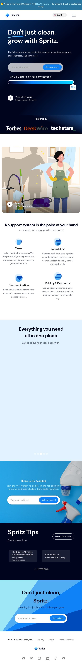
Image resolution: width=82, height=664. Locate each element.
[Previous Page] (41, 569)
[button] (73, 15)
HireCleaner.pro (44, 4)
